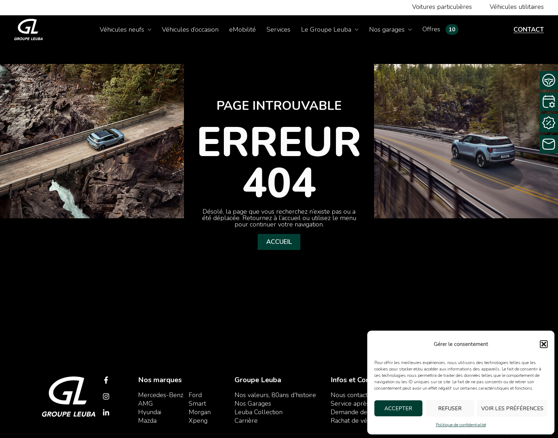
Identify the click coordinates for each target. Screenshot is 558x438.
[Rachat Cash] (548, 123)
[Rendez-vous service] (548, 101)
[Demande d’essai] (548, 80)
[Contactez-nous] (548, 144)
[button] (543, 344)
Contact (529, 29)
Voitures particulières (442, 6)
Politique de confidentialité (461, 425)
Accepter (398, 408)
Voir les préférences (512, 408)
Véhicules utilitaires (517, 6)
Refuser (450, 408)
